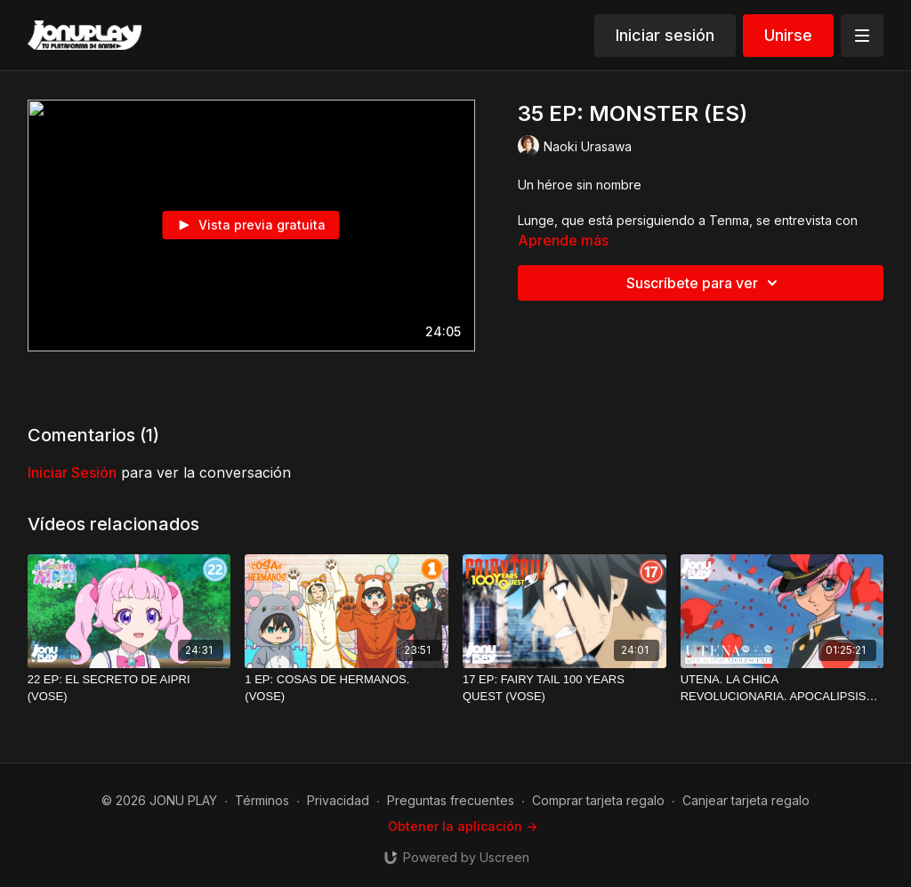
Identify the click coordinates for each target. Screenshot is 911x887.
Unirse (788, 35)
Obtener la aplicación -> (462, 826)
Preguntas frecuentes (450, 800)
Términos (262, 800)
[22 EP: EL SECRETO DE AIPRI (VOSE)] (129, 688)
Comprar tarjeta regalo (598, 800)
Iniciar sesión (665, 35)
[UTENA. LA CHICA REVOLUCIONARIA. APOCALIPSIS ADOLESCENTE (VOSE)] (782, 688)
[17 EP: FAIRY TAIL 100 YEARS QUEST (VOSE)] (564, 688)
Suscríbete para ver (704, 283)
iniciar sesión (72, 472)
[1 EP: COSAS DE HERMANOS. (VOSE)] (346, 688)
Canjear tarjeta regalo (746, 800)
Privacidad (338, 800)
